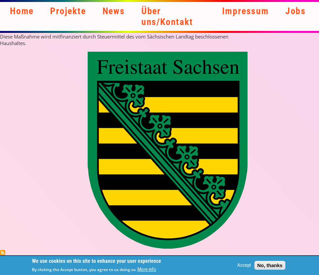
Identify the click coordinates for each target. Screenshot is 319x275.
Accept (244, 266)
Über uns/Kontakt (167, 16)
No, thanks (270, 266)
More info (146, 271)
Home (22, 11)
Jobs (295, 11)
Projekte (68, 11)
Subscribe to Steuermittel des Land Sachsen (2, 252)
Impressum (245, 11)
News (113, 11)
